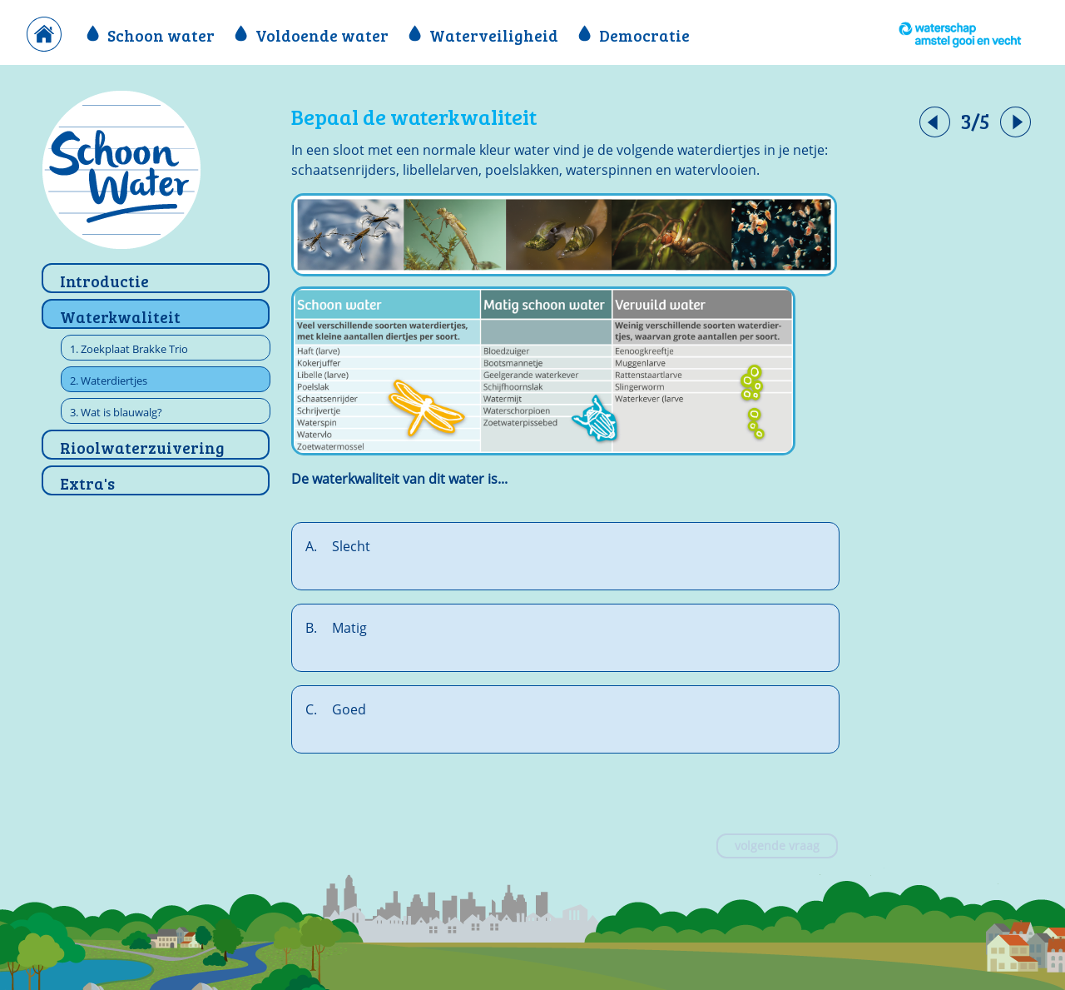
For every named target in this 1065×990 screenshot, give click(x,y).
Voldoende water (313, 35)
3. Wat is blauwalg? (116, 412)
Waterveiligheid (485, 35)
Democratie (634, 35)
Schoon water (152, 35)
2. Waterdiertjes (108, 380)
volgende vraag (777, 845)
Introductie (104, 280)
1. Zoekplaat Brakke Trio (129, 348)
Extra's (87, 483)
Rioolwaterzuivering (142, 447)
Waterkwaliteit (120, 316)
